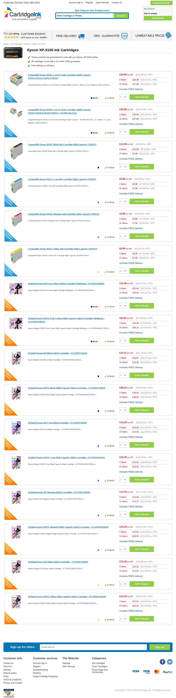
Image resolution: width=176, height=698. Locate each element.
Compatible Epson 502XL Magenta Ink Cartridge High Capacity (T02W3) (63, 214)
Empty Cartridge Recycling (45, 676)
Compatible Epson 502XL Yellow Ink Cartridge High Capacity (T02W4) (62, 248)
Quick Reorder (161, 3)
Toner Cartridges (56, 26)
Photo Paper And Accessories (100, 671)
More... (108, 84)
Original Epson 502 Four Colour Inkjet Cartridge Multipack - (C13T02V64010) (66, 283)
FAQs (6, 676)
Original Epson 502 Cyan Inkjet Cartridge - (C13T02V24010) (57, 422)
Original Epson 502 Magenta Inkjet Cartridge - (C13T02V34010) (59, 492)
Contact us (8, 663)
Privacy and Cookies (12, 683)
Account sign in (76, 2)
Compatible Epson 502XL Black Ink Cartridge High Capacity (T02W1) (62, 144)
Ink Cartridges (29, 26)
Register (89, 2)
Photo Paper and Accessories (93, 26)
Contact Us (117, 2)
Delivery (7, 670)
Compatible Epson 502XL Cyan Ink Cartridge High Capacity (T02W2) (62, 179)
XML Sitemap (68, 666)
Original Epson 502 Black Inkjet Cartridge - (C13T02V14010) (57, 353)
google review (25, 35)
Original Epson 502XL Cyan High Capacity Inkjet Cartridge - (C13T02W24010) (66, 457)
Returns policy (10, 673)
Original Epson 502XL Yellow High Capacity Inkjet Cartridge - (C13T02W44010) (67, 596)
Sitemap (66, 663)
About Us (7, 666)
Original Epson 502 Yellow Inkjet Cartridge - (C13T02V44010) (58, 561)
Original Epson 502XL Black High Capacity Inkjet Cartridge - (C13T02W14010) (66, 388)
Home (10, 26)
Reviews (37, 673)
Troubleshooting (40, 670)
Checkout (158, 18)
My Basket (149, 8)
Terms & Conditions (12, 679)
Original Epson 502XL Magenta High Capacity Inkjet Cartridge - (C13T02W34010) (68, 527)
